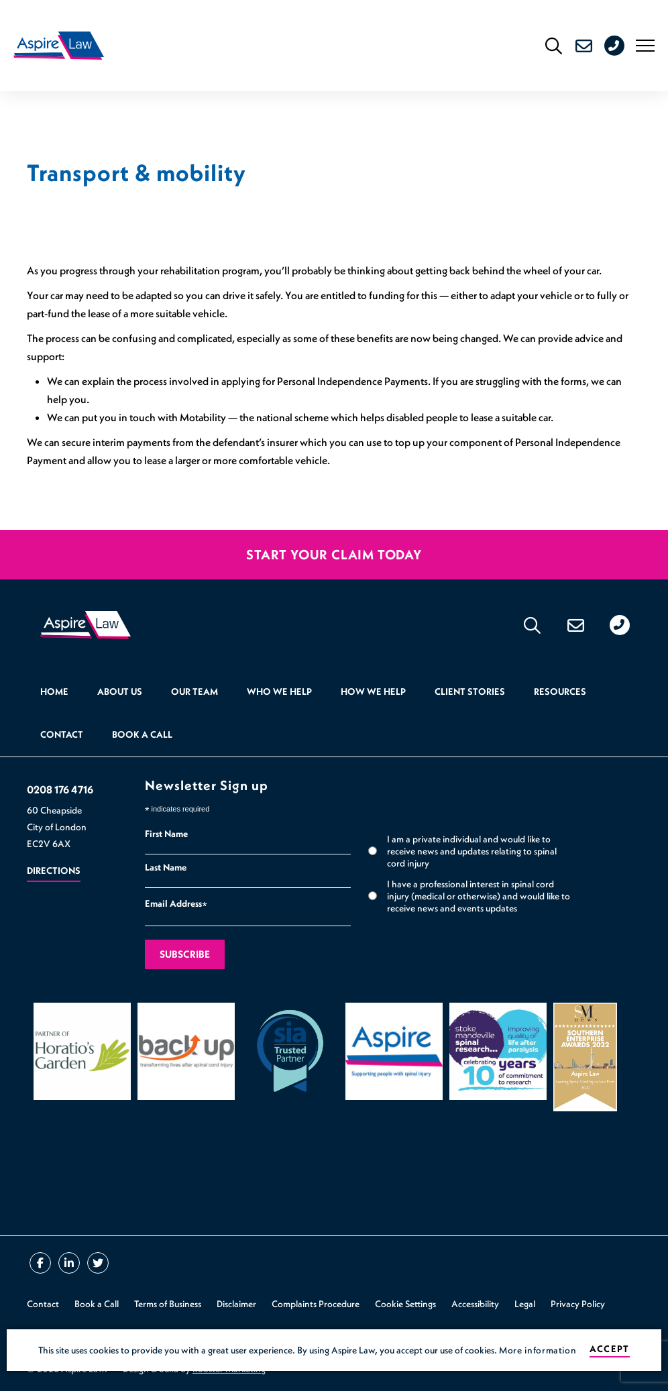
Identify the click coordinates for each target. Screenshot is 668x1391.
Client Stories (470, 691)
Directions (53, 871)
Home (54, 691)
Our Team (194, 691)
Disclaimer (236, 1304)
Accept (609, 1349)
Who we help (279, 691)
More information (537, 1350)
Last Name (165, 867)
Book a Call (142, 734)
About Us (119, 691)
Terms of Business (167, 1304)
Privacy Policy (578, 1304)
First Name (166, 834)
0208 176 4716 (625, 45)
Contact (61, 734)
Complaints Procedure (315, 1304)
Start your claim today (334, 554)
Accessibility (475, 1304)
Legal (524, 1304)
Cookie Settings (405, 1304)
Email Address (176, 905)
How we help (373, 691)
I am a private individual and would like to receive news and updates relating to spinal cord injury (472, 851)
